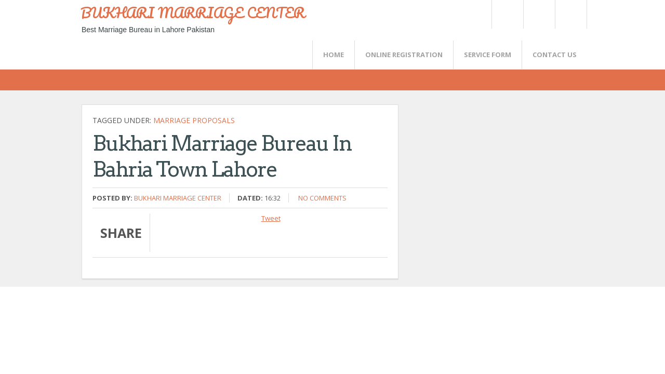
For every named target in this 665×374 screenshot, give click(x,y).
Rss (538, 14)
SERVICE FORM (487, 54)
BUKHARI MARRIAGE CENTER (193, 12)
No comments (322, 198)
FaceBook (569, 14)
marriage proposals (194, 120)
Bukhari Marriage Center (177, 198)
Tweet (271, 218)
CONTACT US (555, 54)
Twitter (507, 14)
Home (333, 54)
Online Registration (404, 54)
